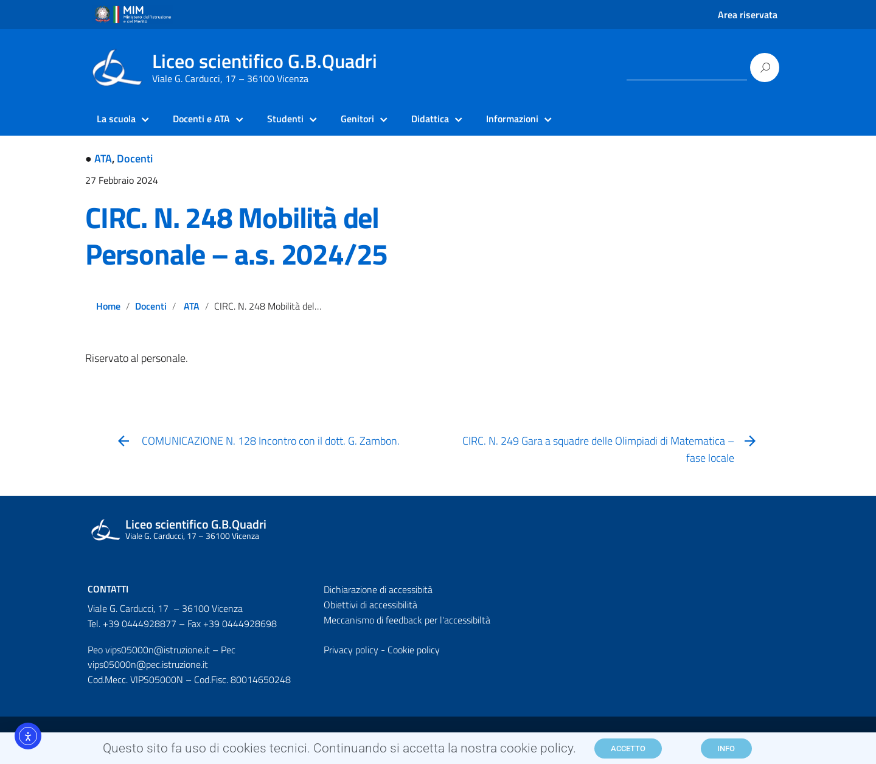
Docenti (135, 158)
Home (108, 306)
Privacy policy (351, 649)
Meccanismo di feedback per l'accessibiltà (407, 620)
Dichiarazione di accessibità (378, 589)
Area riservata (747, 14)
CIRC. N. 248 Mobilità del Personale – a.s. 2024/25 (236, 235)
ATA (103, 158)
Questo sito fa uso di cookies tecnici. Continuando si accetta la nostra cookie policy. (339, 751)
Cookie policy (414, 649)
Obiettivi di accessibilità (370, 604)
